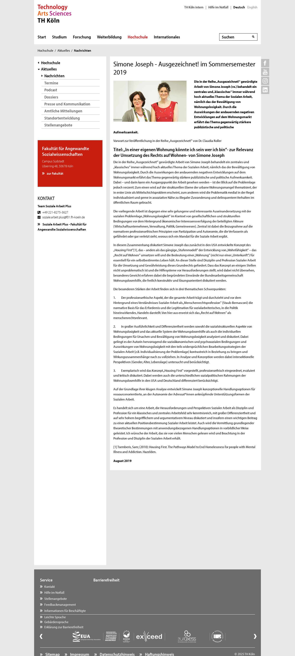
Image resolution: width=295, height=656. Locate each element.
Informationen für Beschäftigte (65, 610)
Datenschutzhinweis (117, 643)
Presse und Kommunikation (67, 103)
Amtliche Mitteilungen (63, 110)
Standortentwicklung (62, 117)
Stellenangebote (58, 124)
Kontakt (49, 586)
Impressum (79, 643)
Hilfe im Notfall (218, 7)
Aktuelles (63, 50)
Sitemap (52, 643)
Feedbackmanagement (60, 604)
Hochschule (138, 36)
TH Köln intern (193, 7)
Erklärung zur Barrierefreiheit (116, 598)
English (252, 7)
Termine (51, 82)
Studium (59, 36)
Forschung (82, 36)
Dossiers (51, 96)
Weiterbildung (109, 36)
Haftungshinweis (159, 643)
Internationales (167, 36)
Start (42, 36)
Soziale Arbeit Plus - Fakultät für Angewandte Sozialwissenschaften (62, 226)
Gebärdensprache (109, 592)
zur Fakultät (54, 173)
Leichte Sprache (108, 586)
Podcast (50, 89)
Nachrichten (54, 75)
